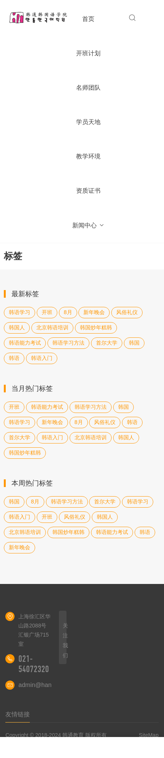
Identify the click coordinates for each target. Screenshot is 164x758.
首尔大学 (106, 343)
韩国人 (17, 327)
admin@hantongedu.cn (50, 685)
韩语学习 (19, 312)
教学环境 (88, 156)
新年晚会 (94, 312)
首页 (88, 19)
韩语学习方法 (68, 343)
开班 (47, 312)
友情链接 (17, 714)
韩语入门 (41, 358)
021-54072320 (33, 664)
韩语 (14, 358)
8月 (68, 312)
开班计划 (88, 53)
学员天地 (88, 122)
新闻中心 (88, 225)
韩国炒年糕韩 (96, 327)
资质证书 (88, 190)
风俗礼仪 (127, 312)
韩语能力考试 (25, 343)
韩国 (134, 343)
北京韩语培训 (52, 327)
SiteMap (148, 735)
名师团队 (88, 87)
